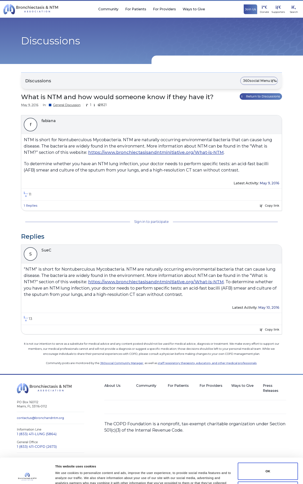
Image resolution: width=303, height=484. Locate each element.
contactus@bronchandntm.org (40, 418)
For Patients (135, 11)
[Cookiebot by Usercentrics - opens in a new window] (27, 476)
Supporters (278, 12)
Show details (65, 475)
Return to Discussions (261, 96)
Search (294, 12)
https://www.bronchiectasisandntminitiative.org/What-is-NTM (156, 152)
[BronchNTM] (30, 9)
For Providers (164, 11)
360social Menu (259, 81)
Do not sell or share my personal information (268, 466)
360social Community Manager (121, 363)
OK (268, 447)
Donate (264, 12)
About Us (112, 386)
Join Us (250, 9)
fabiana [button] (48, 121)
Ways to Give (194, 11)
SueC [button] (46, 250)
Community (108, 11)
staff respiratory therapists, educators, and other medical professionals (207, 363)
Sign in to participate (151, 222)
